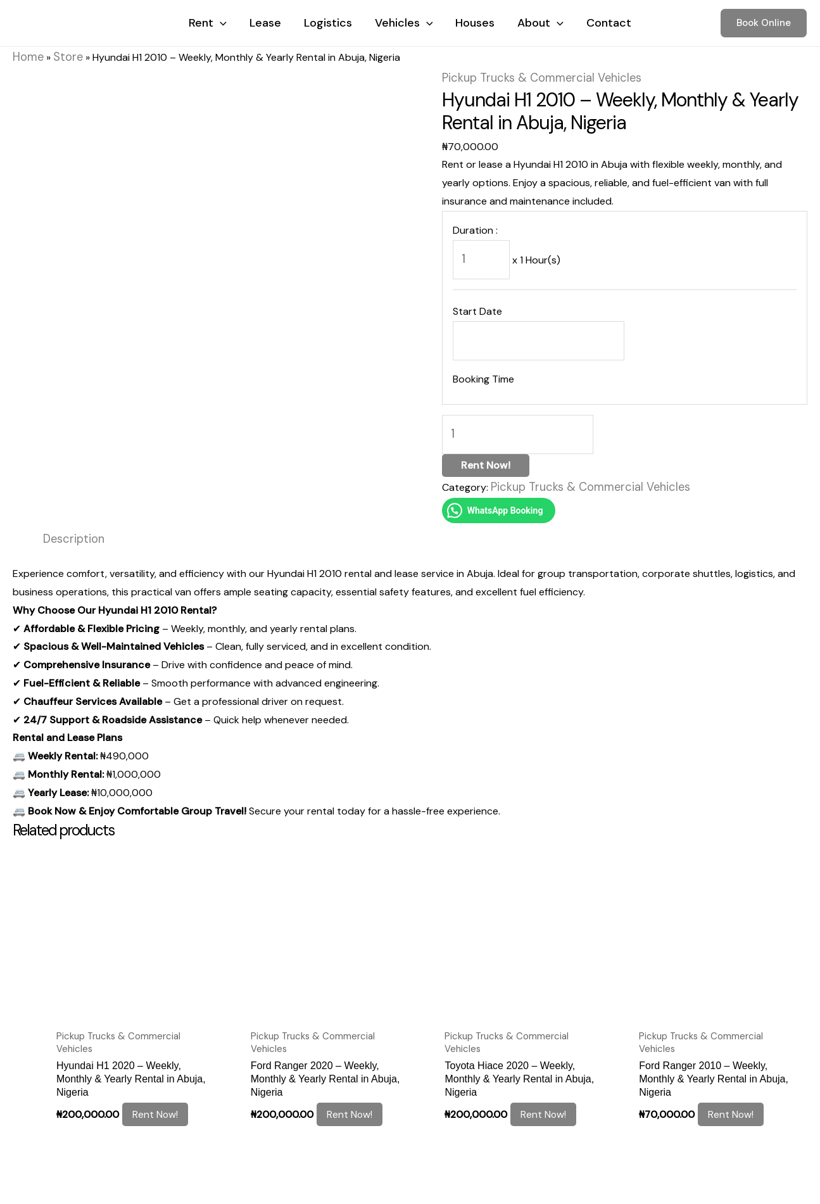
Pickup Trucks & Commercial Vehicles (528, 73)
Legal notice (43, 1170)
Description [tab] (70, 516)
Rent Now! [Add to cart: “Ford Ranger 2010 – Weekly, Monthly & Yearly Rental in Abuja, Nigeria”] (737, 1074)
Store (62, 55)
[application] (220, 23)
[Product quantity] (509, 417)
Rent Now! (485, 445)
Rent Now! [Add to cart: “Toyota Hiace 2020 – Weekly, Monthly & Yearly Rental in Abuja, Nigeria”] (549, 1074)
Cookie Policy (120, 1170)
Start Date (477, 301)
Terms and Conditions (221, 1170)
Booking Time (483, 364)
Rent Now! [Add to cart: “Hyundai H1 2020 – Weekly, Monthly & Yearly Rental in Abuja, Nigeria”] (160, 1074)
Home (26, 55)
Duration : (475, 225)
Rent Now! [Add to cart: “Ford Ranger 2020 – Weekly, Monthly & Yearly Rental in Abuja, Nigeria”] (354, 1074)
